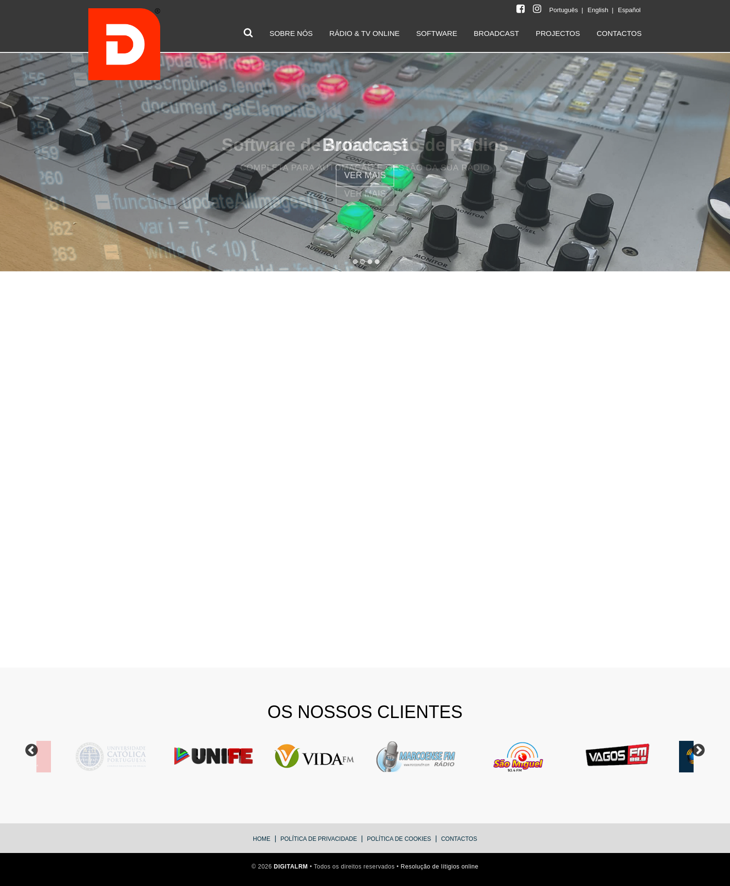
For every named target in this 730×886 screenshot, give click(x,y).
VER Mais (365, 194)
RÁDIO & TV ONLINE (365, 33)
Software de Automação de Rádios (365, 145)
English (599, 10)
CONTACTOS (619, 33)
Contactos (459, 839)
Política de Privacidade (319, 839)
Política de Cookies (399, 839)
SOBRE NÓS (291, 33)
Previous (31, 750)
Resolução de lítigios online (440, 866)
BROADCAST (496, 33)
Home (261, 839)
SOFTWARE (436, 33)
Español (629, 10)
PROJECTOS (558, 33)
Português (564, 10)
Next (698, 750)
